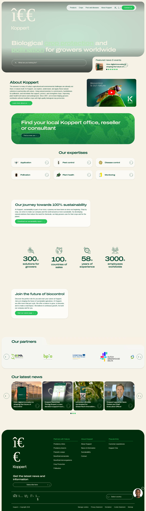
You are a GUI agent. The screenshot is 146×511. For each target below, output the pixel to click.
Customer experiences (117, 444)
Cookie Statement (119, 507)
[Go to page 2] (108, 69)
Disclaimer (108, 507)
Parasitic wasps (59, 452)
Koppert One (113, 448)
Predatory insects (60, 448)
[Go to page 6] (117, 69)
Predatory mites (59, 444)
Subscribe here (38, 484)
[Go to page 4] (112, 69)
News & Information (88, 448)
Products (73, 7)
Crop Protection (59, 464)
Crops (81, 7)
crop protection (68, 43)
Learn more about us (21, 103)
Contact (84, 456)
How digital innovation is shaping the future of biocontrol (116, 65)
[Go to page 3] (110, 69)
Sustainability (86, 452)
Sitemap (130, 507)
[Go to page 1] (106, 69)
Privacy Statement (97, 507)
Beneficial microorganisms (63, 460)
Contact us (128, 7)
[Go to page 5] (114, 69)
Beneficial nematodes (61, 456)
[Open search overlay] (115, 7)
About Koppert (106, 7)
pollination (27, 49)
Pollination (57, 468)
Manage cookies (83, 507)
